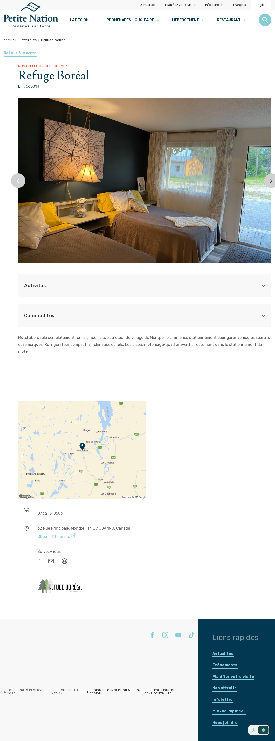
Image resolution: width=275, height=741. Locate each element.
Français (239, 5)
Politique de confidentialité (159, 692)
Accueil (10, 40)
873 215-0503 (50, 513)
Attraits (29, 40)
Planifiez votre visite (180, 5)
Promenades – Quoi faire (133, 20)
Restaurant (232, 20)
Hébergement (188, 20)
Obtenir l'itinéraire (56, 535)
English (261, 5)
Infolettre (214, 5)
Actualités (148, 5)
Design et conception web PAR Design (116, 692)
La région (82, 20)
